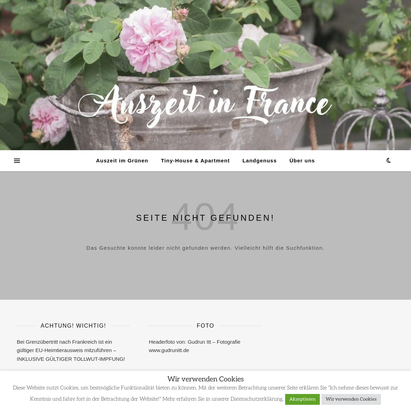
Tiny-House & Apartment (195, 160)
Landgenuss (260, 160)
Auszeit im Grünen (122, 160)
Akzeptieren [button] (302, 399)
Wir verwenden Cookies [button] (351, 399)
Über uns (302, 160)
